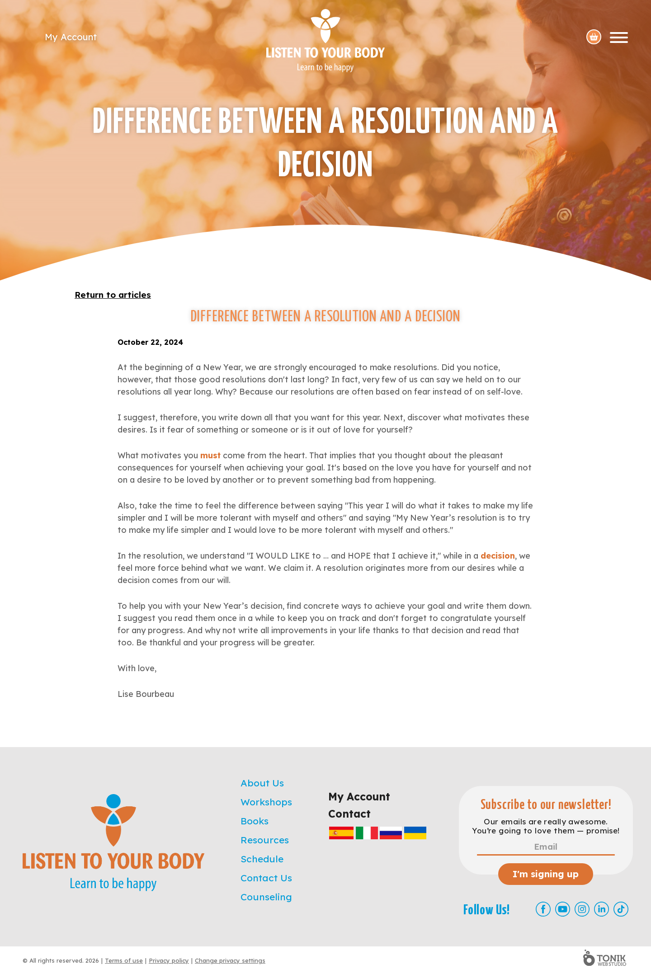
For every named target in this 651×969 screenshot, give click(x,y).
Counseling (266, 897)
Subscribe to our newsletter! (546, 805)
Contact (349, 813)
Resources (265, 840)
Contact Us (266, 878)
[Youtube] (562, 909)
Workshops (266, 802)
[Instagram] (582, 909)
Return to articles (113, 294)
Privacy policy (169, 960)
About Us (262, 783)
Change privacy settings (230, 960)
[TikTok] (620, 909)
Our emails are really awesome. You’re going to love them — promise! (545, 826)
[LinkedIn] (601, 909)
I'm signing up (546, 874)
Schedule (262, 859)
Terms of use (124, 960)
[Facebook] (543, 909)
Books (255, 821)
